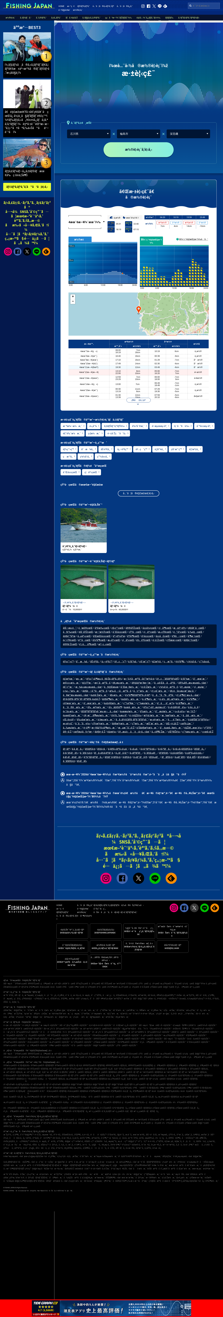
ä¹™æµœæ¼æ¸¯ (98, 1014)
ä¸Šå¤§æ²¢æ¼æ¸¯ (147, 727)
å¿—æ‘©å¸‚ (27, 1138)
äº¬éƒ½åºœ (119, 636)
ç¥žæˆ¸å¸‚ (189, 1135)
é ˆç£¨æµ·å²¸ (91, 1162)
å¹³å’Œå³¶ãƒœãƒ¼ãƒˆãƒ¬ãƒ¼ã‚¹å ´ (48, 1165)
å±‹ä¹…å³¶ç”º (188, 1145)
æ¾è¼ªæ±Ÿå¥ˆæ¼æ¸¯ (60, 1014)
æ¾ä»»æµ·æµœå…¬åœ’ (88, 687)
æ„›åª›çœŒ (114, 640)
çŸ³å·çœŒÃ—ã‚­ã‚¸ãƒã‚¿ (104, 1075)
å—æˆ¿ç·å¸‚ (109, 995)
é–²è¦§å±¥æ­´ (64, 10)
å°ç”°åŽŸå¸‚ (96, 995)
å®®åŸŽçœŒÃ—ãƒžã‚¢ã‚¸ (116, 1065)
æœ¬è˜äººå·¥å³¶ (172, 1181)
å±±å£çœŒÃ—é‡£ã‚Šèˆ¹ (198, 1039)
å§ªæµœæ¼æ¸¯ (97, 1017)
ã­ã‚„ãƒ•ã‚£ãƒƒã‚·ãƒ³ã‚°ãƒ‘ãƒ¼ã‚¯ (132, 719)
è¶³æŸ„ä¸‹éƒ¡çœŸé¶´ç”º (166, 995)
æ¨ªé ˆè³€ (8, 1174)
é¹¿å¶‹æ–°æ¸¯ (157, 1010)
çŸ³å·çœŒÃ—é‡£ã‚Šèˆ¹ (126, 1045)
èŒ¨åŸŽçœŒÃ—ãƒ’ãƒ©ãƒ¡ (37, 1069)
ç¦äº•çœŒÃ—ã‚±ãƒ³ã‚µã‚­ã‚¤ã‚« (151, 1075)
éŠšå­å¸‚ (7, 1002)
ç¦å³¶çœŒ (165, 628)
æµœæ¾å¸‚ (47, 1135)
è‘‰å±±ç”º (126, 1145)
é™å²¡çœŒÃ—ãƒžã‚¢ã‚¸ (56, 1079)
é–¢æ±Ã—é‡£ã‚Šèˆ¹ (13, 1025)
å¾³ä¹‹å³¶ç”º (116, 1145)
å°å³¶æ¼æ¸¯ (56, 1178)
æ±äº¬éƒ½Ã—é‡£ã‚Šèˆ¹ (81, 1035)
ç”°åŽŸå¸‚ (160, 1141)
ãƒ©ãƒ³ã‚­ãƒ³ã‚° (83, 6)
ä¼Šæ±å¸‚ (181, 995)
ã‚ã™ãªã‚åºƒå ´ (163, 695)
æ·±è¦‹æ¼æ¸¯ (158, 719)
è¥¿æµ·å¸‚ (106, 1145)
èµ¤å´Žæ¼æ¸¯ (99, 695)
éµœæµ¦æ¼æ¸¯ (129, 711)
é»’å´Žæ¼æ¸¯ (149, 687)
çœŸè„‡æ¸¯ (186, 723)
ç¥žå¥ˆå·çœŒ (196, 628)
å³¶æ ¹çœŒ (194, 636)
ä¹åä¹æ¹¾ (165, 703)
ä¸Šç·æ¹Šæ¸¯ (170, 1010)
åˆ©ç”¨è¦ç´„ (100, 909)
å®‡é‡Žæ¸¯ (167, 1156)
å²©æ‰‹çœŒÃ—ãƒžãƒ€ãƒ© (42, 1065)
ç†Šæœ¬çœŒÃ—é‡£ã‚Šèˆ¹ (105, 1042)
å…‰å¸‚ (62, 1145)
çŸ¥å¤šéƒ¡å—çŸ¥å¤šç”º (33, 998)
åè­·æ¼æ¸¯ (140, 1169)
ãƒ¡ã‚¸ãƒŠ (191, 757)
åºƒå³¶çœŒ (133, 636)
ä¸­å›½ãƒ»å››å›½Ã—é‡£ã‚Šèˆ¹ (100, 1025)
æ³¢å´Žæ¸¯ (110, 1017)
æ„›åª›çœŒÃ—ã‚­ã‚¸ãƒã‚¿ (14, 1102)
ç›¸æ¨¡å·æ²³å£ (26, 1165)
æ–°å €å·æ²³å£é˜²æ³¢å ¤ (139, 679)
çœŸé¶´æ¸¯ (131, 1010)
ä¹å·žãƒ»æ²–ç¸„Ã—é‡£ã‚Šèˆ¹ (125, 1025)
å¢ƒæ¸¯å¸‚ (16, 1002)
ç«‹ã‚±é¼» (180, 711)
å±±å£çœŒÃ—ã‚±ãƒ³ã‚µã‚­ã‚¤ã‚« (166, 1091)
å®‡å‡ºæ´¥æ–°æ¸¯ (142, 683)
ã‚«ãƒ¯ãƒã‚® (140, 757)
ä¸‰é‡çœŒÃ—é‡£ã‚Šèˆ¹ (128, 1039)
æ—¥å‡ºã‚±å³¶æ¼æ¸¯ (104, 727)
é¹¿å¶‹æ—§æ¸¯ (60, 1010)
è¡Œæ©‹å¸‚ (136, 1145)
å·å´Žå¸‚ (111, 1148)
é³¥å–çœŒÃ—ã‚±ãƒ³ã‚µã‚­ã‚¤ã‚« (91, 1088)
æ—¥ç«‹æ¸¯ (59, 1169)
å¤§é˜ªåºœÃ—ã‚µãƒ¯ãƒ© (122, 1084)
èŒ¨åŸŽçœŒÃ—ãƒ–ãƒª (59, 1069)
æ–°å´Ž (191, 711)
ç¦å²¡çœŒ (128, 640)
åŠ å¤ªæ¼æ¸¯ (139, 1156)
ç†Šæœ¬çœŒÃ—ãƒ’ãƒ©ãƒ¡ (163, 1108)
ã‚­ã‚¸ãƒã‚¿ (77, 749)
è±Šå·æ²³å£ (153, 1169)
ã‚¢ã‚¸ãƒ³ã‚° (56, 17)
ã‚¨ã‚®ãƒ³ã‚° (41, 17)
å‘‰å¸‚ (6, 1138)
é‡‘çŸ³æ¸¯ (87, 683)
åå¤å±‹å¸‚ (15, 1138)
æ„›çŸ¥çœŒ (164, 632)
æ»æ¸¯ (80, 679)
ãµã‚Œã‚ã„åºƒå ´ (165, 683)
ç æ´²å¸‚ (68, 456)
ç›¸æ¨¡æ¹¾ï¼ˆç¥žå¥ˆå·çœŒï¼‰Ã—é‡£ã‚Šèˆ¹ (23, 1029)
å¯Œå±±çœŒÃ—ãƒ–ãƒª (64, 1075)
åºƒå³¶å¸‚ (64, 998)
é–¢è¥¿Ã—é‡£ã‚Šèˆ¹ (31, 1025)
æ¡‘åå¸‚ (199, 1145)
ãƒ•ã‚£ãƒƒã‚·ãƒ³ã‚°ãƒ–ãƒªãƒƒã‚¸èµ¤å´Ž (81, 699)
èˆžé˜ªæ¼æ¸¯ (86, 1156)
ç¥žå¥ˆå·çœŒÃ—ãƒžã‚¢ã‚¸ (80, 1072)
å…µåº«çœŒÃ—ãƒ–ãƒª (142, 1084)
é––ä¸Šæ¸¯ (49, 1162)
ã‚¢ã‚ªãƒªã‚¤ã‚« (148, 749)
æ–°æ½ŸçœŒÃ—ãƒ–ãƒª (174, 1072)
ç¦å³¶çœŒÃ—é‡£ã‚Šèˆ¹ (38, 1045)
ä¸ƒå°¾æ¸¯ (186, 679)
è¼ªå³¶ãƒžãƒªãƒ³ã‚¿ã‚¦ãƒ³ (137, 695)
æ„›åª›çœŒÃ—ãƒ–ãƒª (189, 1097)
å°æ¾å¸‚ (87, 449)
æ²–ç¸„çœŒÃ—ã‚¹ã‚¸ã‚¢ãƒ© (100, 1111)
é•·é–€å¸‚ (151, 1141)
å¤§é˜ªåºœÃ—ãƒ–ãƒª (102, 1084)
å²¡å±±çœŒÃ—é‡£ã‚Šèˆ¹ (38, 1042)
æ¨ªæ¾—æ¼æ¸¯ (72, 426)
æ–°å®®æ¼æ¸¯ (153, 1178)
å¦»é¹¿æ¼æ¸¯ (182, 1178)
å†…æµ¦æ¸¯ (186, 687)
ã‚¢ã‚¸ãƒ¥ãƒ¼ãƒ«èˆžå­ (13, 1162)
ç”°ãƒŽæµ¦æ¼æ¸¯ (152, 1174)
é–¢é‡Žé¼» (135, 715)
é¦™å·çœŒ (84, 640)
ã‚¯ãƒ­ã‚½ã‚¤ (86, 753)
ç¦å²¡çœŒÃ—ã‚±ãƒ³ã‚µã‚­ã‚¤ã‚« (159, 1102)
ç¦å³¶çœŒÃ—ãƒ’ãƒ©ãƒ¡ (186, 1065)
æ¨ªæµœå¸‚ (29, 995)
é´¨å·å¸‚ (68, 995)
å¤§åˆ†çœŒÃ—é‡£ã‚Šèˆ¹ (104, 1045)
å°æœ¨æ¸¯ (199, 679)
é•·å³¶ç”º (104, 1138)
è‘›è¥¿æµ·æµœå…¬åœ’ (182, 1156)
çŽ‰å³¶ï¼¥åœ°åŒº (143, 1165)
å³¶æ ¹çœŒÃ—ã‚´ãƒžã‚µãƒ (15, 1091)
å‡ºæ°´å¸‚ (140, 1148)
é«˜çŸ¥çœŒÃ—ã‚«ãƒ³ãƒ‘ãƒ (37, 1102)
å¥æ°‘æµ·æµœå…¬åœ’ (76, 695)
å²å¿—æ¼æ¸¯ (204, 1010)
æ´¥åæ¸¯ (99, 1174)
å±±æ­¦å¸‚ (182, 998)
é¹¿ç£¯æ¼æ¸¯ (159, 691)
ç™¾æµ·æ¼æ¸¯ (191, 731)
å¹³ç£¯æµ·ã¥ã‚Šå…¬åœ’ (121, 1169)
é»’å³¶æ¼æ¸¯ (184, 703)
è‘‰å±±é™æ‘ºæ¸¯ (24, 1017)
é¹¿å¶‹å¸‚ (61, 995)
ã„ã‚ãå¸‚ (189, 1141)
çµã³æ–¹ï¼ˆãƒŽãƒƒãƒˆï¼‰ (118, 17)
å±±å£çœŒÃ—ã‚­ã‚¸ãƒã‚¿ (15, 1097)
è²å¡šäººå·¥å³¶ (125, 1156)
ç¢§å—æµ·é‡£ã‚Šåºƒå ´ (123, 1165)
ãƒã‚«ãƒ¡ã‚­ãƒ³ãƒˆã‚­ (103, 753)
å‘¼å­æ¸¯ (164, 1165)
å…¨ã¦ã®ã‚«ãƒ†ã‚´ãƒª (103, 6)
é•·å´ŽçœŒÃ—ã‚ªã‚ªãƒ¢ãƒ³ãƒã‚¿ (114, 1108)
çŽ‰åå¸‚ (9, 1148)
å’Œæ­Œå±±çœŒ (102, 636)
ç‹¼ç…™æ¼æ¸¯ (71, 691)
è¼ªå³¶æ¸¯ (192, 699)
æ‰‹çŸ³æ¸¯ (191, 1010)
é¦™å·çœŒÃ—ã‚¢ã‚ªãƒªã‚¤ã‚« (122, 1097)
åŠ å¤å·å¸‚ (41, 1148)
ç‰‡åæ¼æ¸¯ (81, 1017)
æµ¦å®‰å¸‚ (150, 1138)
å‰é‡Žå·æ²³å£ (72, 1178)
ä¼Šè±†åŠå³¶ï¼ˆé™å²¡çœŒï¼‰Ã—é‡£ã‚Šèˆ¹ (193, 1029)
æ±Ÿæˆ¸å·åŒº (130, 998)
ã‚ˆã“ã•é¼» (181, 426)
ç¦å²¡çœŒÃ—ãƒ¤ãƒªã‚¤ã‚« (133, 1102)
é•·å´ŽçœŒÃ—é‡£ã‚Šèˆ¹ (176, 1042)
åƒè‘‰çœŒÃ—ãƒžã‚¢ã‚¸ (198, 1069)
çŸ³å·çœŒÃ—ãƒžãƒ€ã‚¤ (126, 1075)
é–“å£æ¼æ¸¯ (46, 1010)
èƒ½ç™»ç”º (68, 449)
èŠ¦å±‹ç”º (45, 1145)
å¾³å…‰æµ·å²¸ (119, 715)
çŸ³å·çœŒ (135, 632)
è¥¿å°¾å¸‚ (28, 1145)
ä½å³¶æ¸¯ (8, 1014)
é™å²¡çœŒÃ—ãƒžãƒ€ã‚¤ (14, 1079)
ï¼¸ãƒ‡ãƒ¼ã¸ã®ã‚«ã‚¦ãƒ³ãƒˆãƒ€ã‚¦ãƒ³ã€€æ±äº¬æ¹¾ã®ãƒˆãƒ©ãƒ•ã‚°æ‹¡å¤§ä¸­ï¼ (27, 68)
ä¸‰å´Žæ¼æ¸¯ (169, 1178)
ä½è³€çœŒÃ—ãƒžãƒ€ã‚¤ (15, 1108)
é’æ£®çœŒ (86, 628)
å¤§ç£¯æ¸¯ (138, 1174)
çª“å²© (207, 727)
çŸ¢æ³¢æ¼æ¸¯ (101, 723)
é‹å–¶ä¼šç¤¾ (84, 916)
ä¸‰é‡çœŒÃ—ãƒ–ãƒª (142, 1079)
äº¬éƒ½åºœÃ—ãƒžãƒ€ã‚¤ (59, 1084)
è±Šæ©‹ (208, 1178)
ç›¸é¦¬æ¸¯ (101, 1162)
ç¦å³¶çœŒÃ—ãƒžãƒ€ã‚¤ (164, 1065)
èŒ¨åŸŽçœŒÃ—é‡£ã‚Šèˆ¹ (58, 1035)
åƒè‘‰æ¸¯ (140, 1178)
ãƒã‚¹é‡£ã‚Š (72, 17)
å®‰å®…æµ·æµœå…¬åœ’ (192, 683)
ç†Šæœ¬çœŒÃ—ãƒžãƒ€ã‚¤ (140, 1108)
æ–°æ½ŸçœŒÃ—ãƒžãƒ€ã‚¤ (151, 1072)
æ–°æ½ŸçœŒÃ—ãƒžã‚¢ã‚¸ (196, 1072)
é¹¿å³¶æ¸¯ (52, 1156)
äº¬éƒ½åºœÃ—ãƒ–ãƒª (40, 1084)
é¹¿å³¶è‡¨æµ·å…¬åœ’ (187, 695)
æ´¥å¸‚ (141, 1138)
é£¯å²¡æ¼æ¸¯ (119, 1010)
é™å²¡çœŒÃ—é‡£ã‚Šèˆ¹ (14, 1035)
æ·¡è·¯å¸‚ (128, 1135)
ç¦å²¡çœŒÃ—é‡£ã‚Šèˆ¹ (35, 1035)
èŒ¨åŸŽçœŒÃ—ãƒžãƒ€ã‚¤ (15, 1069)
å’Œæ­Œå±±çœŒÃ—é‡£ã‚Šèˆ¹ (105, 1035)
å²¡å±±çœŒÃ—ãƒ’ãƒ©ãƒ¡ (57, 1091)
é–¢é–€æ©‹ (96, 1169)
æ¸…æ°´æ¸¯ (80, 1162)
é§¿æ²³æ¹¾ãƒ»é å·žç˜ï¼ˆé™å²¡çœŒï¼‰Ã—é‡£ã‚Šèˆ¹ (147, 1029)
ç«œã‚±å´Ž (207, 731)
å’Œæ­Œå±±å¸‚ (122, 995)
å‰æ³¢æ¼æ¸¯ (97, 707)
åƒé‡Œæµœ (111, 687)
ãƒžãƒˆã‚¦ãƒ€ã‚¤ (112, 757)
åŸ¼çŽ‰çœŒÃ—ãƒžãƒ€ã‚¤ (130, 1069)
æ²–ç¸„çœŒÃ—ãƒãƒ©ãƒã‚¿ (146, 1111)
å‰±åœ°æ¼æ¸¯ (86, 719)
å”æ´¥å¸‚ (52, 1141)
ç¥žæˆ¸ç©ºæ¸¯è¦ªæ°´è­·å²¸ (14, 1178)
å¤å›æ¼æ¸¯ (192, 715)
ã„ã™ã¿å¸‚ (50, 995)
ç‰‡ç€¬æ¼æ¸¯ (75, 1181)
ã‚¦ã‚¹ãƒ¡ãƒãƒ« (70, 753)
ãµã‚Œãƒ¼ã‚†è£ (208, 1165)
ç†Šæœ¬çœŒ (174, 640)
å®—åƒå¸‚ (19, 995)
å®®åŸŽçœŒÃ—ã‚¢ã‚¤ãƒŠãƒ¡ (140, 1065)
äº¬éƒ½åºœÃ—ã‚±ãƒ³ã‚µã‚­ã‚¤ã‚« (17, 1084)
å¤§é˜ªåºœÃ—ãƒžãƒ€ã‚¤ (81, 1084)
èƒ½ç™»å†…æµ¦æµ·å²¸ (154, 707)
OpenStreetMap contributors (197, 334)
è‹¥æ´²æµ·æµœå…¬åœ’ (13, 1156)
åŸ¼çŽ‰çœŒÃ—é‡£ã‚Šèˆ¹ (15, 1042)
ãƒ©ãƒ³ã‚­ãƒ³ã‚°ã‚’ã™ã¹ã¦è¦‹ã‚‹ (27, 186)
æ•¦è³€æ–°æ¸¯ (209, 1169)
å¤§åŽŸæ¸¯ (19, 1010)
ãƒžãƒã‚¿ (199, 749)
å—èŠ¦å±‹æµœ (207, 1162)
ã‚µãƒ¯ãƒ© (180, 757)
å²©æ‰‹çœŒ (102, 628)
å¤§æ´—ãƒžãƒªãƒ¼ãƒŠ (72, 1165)
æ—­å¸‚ (47, 998)
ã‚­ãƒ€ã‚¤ (126, 757)
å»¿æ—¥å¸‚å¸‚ (156, 1145)
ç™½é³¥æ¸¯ (129, 703)
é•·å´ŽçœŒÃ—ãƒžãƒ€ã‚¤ (67, 1108)
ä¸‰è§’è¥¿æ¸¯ (88, 1178)
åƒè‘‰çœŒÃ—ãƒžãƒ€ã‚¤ (154, 1069)
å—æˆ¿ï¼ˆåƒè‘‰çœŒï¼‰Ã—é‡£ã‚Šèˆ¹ (22, 1032)
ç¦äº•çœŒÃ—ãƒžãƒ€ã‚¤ (201, 1075)
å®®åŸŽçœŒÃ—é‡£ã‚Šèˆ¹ (105, 1039)
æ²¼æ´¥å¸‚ (142, 995)
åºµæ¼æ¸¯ (146, 711)
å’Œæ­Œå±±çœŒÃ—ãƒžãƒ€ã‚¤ (16, 1088)
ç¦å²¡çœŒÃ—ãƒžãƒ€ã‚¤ (110, 1102)
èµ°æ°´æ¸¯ (28, 1014)
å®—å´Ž (67, 731)
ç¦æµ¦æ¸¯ (199, 687)
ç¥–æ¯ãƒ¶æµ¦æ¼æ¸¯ (96, 715)
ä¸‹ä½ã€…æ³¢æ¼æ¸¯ (172, 699)
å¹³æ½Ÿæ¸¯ (190, 1014)
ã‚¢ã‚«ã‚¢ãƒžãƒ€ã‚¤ (182, 749)
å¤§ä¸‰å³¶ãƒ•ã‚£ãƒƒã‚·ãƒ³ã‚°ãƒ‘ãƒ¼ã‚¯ (30, 1181)
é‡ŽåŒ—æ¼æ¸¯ (11, 1165)
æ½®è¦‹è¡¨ (78, 10)
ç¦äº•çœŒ (90, 472)
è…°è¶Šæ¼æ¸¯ (143, 1010)
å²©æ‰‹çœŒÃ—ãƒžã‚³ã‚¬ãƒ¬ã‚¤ (68, 1065)
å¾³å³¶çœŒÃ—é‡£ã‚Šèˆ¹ (128, 1042)
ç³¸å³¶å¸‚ (211, 995)
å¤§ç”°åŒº (142, 998)
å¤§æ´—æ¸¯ (38, 1017)
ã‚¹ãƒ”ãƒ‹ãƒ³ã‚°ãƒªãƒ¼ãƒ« (188, 17)
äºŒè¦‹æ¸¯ (181, 1162)
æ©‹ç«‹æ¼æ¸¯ (71, 683)
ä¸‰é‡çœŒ (195, 632)
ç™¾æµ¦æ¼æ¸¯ (146, 703)
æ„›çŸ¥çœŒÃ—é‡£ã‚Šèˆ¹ (174, 1035)
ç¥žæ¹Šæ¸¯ (8, 1010)
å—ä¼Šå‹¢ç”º (188, 1138)
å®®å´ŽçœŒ (70, 644)
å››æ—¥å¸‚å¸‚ (67, 1138)
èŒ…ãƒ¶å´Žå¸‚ (201, 1138)
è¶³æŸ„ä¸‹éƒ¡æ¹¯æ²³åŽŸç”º (112, 998)
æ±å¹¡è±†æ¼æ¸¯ (44, 1174)
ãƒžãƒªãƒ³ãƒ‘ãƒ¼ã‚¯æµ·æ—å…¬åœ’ (99, 711)
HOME (61, 6)
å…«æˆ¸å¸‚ (70, 1145)
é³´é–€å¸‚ (57, 1135)
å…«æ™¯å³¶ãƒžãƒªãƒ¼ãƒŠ (14, 1169)
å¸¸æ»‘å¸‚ (75, 1138)
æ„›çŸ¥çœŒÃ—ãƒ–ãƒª (75, 1079)
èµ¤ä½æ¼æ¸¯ (130, 699)
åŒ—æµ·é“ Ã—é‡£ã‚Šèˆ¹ (175, 1039)
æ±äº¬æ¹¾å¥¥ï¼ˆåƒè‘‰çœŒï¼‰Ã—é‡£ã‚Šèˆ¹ (149, 1032)
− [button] (73, 302)
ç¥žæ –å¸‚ (152, 998)
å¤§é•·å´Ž (100, 731)
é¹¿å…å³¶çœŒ (87, 644)
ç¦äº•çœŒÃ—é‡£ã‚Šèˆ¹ (129, 1035)
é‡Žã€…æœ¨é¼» (193, 727)
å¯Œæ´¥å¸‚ (133, 995)
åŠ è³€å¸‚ (105, 449)
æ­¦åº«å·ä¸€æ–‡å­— (113, 1174)
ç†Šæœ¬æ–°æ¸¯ (197, 1178)
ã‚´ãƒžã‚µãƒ (150, 753)
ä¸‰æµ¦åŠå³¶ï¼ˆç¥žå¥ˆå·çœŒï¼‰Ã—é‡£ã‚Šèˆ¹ (195, 1025)
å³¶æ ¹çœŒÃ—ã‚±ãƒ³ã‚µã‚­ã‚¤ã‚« (173, 1088)
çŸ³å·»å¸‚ (172, 1135)
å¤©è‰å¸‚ (201, 1141)
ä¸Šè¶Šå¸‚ (86, 1148)
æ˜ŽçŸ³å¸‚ (191, 995)
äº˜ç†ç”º (142, 1141)
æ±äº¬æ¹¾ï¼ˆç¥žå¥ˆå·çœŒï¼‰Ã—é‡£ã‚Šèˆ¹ (101, 1029)
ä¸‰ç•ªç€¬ (61, 1156)
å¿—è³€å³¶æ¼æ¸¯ (210, 1181)
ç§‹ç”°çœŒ (118, 628)
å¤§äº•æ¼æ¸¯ (65, 1017)
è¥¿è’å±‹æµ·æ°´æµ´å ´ (182, 691)
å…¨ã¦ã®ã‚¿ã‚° (125, 6)
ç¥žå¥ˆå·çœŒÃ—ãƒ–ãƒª (128, 1072)
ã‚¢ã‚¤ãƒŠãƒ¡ (176, 753)
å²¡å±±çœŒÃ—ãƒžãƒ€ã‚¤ (78, 1091)
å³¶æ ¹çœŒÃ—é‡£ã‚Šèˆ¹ (60, 1045)
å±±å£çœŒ (163, 636)
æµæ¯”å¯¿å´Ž (126, 727)
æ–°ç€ (70, 6)
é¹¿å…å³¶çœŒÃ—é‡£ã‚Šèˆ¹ (152, 1042)
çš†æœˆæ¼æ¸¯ (72, 703)
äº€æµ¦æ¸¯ (98, 1181)
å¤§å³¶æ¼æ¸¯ (110, 699)
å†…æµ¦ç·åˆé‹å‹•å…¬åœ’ (134, 731)
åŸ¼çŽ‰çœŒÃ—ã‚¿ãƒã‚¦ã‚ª (106, 1069)
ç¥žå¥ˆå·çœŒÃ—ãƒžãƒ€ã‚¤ (105, 1072)
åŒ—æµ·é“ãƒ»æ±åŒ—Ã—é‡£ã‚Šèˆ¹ (155, 1025)
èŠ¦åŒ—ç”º (89, 1141)
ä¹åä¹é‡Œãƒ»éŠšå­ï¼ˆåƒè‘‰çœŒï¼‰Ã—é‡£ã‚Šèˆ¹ (65, 1032)
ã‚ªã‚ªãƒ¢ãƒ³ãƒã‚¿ (93, 757)
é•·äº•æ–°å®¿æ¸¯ (148, 1014)
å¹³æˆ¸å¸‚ (180, 1135)
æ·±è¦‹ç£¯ (68, 723)
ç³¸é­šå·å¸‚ (208, 1145)
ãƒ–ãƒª (66, 749)
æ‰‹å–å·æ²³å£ (120, 691)
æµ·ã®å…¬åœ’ (182, 1174)
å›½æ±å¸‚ (156, 1148)
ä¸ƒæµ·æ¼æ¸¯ (106, 719)
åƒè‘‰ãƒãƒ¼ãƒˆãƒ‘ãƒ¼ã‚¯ (36, 1178)
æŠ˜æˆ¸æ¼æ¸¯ (155, 723)
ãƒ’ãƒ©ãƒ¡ (163, 753)
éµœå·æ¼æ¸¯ (132, 707)
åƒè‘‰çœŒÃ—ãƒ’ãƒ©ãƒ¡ (176, 1069)
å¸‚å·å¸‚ (179, 1145)
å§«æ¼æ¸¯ (116, 695)
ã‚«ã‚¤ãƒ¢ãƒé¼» (177, 707)
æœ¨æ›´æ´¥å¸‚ (139, 1135)
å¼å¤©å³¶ (115, 707)
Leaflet (180, 334)
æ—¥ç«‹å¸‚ (77, 995)
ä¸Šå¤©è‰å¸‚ (101, 1141)
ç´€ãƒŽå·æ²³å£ (156, 1181)
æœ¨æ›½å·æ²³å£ (177, 1165)
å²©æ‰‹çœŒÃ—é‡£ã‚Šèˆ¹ (15, 1045)
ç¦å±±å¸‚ (123, 1138)
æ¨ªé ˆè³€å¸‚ (9, 995)
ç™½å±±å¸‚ (102, 456)
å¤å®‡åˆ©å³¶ (119, 1181)
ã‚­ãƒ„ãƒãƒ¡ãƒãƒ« (72, 757)
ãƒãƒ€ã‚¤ (167, 757)
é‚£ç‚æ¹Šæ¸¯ (9, 1017)
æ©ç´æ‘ (17, 1145)
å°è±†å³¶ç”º (46, 1138)
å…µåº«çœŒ (84, 636)
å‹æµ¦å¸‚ (86, 995)
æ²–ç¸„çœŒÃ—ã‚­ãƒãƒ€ (122, 1111)
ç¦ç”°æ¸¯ (40, 1162)
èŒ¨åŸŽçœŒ (86, 632)
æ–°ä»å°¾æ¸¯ (141, 1181)
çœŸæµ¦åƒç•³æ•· (83, 731)
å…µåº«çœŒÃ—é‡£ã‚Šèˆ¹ (152, 1035)
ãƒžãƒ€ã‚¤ (90, 749)
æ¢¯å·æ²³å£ (102, 683)
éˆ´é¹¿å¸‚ (7, 1145)
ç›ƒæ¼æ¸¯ (94, 433)
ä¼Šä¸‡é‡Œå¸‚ (9, 1141)
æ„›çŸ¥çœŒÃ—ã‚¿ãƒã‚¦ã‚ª (119, 1079)
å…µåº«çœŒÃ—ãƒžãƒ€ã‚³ (186, 1084)
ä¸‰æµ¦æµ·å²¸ (193, 1162)
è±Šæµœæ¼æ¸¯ (109, 1156)
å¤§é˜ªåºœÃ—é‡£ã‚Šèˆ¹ (38, 1039)
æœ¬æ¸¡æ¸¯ (197, 1169)
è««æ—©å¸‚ (130, 1148)
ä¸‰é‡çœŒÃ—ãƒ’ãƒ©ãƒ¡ (187, 1079)
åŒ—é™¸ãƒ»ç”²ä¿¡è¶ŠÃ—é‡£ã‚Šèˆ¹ (74, 1025)
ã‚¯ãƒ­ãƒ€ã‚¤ (69, 761)
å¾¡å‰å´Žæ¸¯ (19, 1174)
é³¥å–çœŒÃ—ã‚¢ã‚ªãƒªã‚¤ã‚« (119, 1088)
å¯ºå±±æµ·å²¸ (204, 426)
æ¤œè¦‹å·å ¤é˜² (82, 1169)
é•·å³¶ (86, 727)
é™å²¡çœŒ (179, 632)
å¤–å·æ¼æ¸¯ (203, 1014)
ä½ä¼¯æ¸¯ (127, 1174)
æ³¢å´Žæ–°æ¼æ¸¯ (90, 1165)
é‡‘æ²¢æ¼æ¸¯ (74, 1010)
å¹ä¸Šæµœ (9, 1181)
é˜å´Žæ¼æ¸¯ (31, 1010)
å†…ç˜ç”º (141, 449)
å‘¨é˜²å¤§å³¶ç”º (27, 1135)
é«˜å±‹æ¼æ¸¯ (71, 711)
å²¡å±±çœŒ (147, 636)
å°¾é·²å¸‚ (59, 1148)
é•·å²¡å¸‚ (208, 998)
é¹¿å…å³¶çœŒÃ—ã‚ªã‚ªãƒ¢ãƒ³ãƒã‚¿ (72, 1111)
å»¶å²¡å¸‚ (196, 1135)
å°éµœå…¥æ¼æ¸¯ (171, 727)
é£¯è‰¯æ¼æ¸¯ (72, 433)
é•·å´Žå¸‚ (38, 1135)
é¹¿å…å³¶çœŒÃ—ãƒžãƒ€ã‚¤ (43, 1111)
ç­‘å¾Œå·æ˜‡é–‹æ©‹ (73, 1174)
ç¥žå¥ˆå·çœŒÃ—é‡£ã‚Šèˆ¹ (183, 1032)
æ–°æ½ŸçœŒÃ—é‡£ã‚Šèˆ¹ (15, 1039)
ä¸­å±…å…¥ (193, 707)
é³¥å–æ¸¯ (88, 1174)
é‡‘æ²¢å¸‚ (194, 449)
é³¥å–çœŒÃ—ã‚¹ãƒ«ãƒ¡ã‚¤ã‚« (146, 1088)
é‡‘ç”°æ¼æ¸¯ (113, 1014)
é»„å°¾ (93, 426)
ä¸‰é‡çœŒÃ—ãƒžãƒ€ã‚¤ (164, 1079)
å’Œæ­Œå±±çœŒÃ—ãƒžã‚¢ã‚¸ (65, 1088)
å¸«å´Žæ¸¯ (106, 1169)
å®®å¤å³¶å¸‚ (175, 1138)
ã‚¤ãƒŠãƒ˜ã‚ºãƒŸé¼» (114, 426)
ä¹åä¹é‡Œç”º (98, 1135)
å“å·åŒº (95, 998)
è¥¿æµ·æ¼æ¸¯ (121, 683)
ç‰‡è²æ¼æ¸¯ (169, 1162)
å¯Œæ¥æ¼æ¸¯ (129, 687)
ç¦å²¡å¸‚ (17, 998)
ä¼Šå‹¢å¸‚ (34, 1141)
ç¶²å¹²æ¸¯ (108, 1181)
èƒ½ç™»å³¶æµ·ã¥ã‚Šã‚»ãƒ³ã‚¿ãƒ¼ (104, 679)
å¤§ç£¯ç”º (132, 1141)
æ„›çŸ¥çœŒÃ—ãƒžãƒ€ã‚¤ (96, 1079)
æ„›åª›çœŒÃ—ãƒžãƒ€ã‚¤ (168, 1097)
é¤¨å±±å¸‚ (152, 995)
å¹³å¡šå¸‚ (215, 998)
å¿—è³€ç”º (122, 449)
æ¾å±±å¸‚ (114, 1138)
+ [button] (73, 297)
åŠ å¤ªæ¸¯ (180, 1010)
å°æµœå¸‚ (8, 998)
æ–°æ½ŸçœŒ (103, 632)
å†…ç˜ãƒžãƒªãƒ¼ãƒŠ (167, 679)
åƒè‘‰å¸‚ (54, 1145)
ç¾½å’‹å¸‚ (85, 456)
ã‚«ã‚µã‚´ (134, 749)
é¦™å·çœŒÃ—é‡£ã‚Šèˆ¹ (81, 1045)
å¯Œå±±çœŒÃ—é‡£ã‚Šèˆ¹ (198, 1042)
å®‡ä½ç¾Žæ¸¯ (41, 1014)
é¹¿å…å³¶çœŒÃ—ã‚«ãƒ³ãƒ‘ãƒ (17, 1111)
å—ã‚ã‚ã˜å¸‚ (99, 1148)
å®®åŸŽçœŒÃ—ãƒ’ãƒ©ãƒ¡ (94, 1065)
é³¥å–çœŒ (179, 636)
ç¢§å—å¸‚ (96, 1145)
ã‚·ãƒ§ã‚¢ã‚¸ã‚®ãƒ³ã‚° (91, 17)
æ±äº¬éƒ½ (179, 628)
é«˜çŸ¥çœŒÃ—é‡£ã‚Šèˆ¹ (82, 1042)
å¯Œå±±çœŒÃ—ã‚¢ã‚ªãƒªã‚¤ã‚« (17, 1075)
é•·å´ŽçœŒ (158, 640)
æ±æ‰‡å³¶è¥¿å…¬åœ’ (126, 1162)
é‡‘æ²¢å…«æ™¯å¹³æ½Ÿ (130, 1014)
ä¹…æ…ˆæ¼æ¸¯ (88, 1010)
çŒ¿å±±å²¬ (69, 719)
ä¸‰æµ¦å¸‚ (39, 995)
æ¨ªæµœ (97, 1156)
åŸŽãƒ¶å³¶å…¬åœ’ (113, 1178)
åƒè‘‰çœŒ (70, 632)
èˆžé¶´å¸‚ (78, 1145)
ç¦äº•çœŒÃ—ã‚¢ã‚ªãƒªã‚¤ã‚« (178, 1075)
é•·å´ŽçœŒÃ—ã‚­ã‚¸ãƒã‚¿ (89, 1108)
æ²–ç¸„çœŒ (104, 644)
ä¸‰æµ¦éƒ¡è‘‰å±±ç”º (196, 998)
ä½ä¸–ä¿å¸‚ (161, 1138)
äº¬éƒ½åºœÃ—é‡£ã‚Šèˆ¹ (82, 1039)
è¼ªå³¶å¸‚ (180, 661)
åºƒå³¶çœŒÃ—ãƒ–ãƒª (142, 1091)
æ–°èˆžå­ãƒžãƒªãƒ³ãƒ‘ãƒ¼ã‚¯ (149, 1162)
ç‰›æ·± (130, 1181)
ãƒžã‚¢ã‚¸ (101, 749)
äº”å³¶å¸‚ (60, 1141)
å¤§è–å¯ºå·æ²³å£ (94, 691)
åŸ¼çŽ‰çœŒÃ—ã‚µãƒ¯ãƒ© (81, 1069)
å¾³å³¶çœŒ (99, 640)
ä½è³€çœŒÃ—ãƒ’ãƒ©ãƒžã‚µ (185, 1102)
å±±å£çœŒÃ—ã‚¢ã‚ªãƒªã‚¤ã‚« (193, 1091)
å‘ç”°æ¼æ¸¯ (141, 691)
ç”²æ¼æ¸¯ (138, 723)
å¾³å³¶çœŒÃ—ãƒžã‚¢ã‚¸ (57, 1097)
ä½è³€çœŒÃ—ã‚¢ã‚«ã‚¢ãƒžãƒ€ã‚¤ (41, 1108)
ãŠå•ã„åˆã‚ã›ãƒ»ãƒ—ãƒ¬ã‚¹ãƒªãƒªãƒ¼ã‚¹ (115, 912)
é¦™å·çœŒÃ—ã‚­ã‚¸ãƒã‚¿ (147, 1097)
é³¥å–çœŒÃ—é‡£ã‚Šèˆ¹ (152, 1039)
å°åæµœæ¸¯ (154, 1156)
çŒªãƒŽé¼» (174, 731)
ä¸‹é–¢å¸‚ (86, 1135)
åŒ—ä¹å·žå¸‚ (201, 995)
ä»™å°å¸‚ (87, 1145)
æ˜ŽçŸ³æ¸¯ (18, 1014)
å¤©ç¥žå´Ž (69, 1169)
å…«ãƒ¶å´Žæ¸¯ (158, 731)
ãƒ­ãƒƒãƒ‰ (169, 17)
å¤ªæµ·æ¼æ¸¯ (51, 1017)
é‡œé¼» (111, 731)
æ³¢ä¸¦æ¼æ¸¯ (152, 715)
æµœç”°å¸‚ (112, 1141)
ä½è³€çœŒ (143, 640)
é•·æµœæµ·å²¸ (159, 426)
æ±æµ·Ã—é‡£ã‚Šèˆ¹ (50, 1025)
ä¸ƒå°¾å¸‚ (159, 449)
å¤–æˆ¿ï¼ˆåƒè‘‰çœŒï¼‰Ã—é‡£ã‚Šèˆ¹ (61, 1029)
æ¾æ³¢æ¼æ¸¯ (171, 715)
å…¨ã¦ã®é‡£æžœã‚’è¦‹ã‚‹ (138, 493)
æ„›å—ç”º (123, 1141)
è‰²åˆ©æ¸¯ (138, 426)
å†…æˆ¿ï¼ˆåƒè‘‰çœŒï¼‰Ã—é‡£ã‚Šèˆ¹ (110, 1032)
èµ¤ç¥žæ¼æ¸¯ (112, 703)
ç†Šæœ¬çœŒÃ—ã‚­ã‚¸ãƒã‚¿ (187, 1108)
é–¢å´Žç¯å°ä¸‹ (117, 433)
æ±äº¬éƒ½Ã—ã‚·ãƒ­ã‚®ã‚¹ (57, 1072)
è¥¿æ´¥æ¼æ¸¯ (122, 1017)
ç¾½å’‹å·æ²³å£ (168, 687)
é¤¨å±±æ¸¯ (88, 1181)
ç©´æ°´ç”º (176, 449)
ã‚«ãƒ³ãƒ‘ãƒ (136, 753)
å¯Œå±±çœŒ (70, 472)
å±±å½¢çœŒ (150, 628)
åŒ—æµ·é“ (70, 628)
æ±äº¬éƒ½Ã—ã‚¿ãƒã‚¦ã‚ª (35, 1072)
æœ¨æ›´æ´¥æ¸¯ (128, 1178)
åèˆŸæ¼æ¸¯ (177, 719)
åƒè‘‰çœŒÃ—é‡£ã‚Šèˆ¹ (208, 1032)
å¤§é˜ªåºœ (69, 636)
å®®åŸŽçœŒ (133, 628)
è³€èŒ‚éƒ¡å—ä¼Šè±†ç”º (168, 998)
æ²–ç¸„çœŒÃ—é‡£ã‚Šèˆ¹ (60, 1039)
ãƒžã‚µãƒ (154, 757)
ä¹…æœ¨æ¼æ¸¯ (92, 703)
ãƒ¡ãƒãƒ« (82, 761)
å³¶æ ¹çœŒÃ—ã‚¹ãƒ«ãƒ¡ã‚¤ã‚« (199, 1088)
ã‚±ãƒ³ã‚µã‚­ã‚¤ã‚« (194, 753)
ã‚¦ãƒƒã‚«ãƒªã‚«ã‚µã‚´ (118, 749)
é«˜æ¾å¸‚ (145, 1145)
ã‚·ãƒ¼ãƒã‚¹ (25, 17)
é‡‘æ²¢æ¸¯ (68, 679)
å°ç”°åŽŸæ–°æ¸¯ (104, 1010)
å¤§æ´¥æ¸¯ (198, 1156)
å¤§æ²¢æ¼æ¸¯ (121, 723)
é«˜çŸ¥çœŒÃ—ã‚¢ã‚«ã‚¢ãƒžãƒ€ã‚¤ (85, 1102)
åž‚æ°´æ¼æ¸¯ (185, 1169)
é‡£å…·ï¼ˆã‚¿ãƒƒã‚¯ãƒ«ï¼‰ (148, 17)
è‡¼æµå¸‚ (169, 1141)
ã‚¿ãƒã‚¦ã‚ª (121, 753)
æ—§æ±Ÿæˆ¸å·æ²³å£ (65, 1162)
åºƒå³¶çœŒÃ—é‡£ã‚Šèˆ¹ (196, 1035)
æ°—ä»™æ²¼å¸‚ (169, 1145)
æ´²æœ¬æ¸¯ (100, 1178)
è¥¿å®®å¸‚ (68, 1148)
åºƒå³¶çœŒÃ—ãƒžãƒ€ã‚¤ (99, 1091)
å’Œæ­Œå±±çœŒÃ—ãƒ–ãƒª (40, 1088)
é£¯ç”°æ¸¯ (68, 687)
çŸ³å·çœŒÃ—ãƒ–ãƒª (83, 1075)
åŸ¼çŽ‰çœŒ (82, 983)
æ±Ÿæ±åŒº (74, 998)
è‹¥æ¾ (155, 1165)
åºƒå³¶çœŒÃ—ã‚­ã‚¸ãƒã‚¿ (121, 1091)
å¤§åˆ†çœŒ (191, 640)
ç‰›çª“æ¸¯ (31, 1174)
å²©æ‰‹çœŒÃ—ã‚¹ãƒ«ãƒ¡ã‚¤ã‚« (17, 1065)
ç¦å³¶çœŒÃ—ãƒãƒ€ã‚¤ (208, 1065)
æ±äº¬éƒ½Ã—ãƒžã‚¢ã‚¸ (13, 1072)
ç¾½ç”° (28, 1169)
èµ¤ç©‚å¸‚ (78, 1148)
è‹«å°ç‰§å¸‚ (29, 1148)
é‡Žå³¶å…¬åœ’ (28, 1162)
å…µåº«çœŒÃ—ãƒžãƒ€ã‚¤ (164, 1084)
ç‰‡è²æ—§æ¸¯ (163, 1014)
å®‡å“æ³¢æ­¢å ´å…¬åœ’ (57, 1181)
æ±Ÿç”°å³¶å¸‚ (85, 1138)
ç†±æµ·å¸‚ (85, 998)
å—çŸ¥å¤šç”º (22, 1141)
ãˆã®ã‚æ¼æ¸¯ (74, 707)
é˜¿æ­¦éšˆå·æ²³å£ (169, 1169)
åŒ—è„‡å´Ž (172, 723)
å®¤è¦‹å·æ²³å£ (197, 1174)
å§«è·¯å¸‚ (121, 1135)
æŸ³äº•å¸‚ (18, 1148)
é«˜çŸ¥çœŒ (69, 640)
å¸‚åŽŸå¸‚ (148, 1148)
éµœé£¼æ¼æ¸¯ (72, 715)
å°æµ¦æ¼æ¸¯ (164, 711)
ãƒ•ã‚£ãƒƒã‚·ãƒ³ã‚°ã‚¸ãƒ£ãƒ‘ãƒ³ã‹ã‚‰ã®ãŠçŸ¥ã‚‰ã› (119, 905)
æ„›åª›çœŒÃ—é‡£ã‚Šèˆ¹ (59, 1042)
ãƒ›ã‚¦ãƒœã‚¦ (203, 757)
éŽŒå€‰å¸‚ (55, 998)
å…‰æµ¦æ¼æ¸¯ (72, 727)
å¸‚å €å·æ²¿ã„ (178, 1014)
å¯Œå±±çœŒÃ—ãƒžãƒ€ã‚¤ (42, 1075)
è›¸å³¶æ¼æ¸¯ (149, 699)
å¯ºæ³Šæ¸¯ (86, 1014)
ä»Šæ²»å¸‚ (80, 1141)
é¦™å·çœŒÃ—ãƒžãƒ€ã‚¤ (99, 1097)
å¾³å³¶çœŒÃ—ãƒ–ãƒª (36, 1097)
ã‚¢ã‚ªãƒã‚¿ (164, 749)
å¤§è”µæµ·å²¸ (106, 1165)
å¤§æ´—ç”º (70, 1141)
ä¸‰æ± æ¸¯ (110, 1162)
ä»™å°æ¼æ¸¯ (168, 1174)
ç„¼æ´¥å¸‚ (211, 1141)
